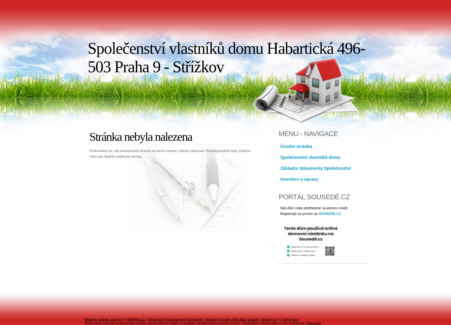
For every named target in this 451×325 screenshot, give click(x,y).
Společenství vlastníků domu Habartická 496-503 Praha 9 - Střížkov (226, 57)
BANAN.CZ (136, 319)
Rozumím (313, 323)
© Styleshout (289, 319)
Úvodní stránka (296, 146)
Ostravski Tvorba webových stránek (175, 319)
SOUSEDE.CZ (330, 214)
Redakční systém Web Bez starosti (231, 319)
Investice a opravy (299, 179)
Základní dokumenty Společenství (315, 168)
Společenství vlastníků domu (310, 157)
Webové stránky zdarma (103, 319)
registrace (268, 319)
